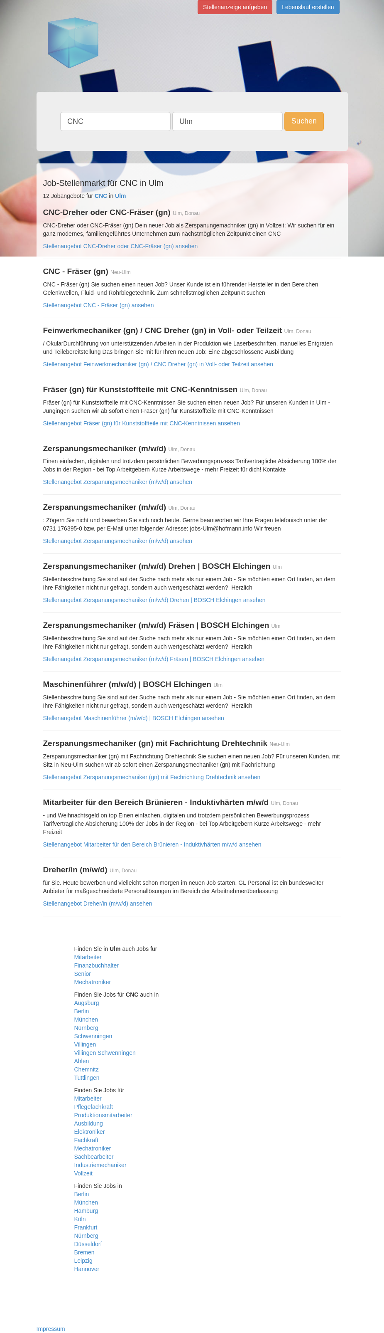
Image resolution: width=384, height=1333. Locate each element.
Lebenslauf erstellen (308, 7)
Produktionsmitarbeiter (103, 1115)
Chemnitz (86, 1069)
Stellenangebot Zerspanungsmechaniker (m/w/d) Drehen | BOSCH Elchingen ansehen (154, 600)
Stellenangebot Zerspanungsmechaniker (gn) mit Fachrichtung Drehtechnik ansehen (152, 777)
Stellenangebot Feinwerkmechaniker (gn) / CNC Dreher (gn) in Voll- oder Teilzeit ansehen (158, 364)
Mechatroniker (92, 982)
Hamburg (86, 1210)
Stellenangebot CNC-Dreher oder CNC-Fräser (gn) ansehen (120, 246)
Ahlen (81, 1061)
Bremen (84, 1252)
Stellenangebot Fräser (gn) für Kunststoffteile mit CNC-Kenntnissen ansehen (141, 423)
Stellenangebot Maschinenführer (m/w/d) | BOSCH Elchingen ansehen (133, 718)
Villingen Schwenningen (105, 1052)
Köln (80, 1219)
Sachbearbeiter (94, 1156)
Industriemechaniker (100, 1165)
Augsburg (86, 1003)
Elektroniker (89, 1131)
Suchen (304, 121)
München (86, 1019)
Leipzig (83, 1260)
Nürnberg (86, 1027)
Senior (82, 973)
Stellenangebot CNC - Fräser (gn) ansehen (98, 305)
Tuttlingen (87, 1077)
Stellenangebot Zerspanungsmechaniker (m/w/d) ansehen (118, 482)
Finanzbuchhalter (96, 965)
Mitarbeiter (88, 957)
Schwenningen (93, 1036)
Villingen (85, 1044)
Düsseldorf (88, 1244)
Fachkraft (86, 1140)
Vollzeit (83, 1173)
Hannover (87, 1269)
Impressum (51, 1329)
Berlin (81, 1011)
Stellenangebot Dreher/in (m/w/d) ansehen (97, 903)
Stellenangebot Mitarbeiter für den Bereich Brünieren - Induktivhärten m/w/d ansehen (152, 844)
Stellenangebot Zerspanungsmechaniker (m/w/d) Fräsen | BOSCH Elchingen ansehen (154, 659)
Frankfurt (86, 1227)
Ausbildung (88, 1123)
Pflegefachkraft (93, 1106)
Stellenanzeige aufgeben (235, 7)
